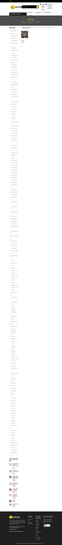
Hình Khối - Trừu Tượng (14, 342)
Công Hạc (13, 388)
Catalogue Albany (14, 298)
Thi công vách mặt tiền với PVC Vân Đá (14, 77)
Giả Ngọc (13, 366)
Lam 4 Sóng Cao (14, 208)
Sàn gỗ (37, 530)
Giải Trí (13, 418)
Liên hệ (30, 15)
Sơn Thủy (13, 336)
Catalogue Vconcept (13, 308)
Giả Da (13, 356)
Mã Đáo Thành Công (14, 392)
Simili (37, 535)
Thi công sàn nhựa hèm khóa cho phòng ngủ (14, 104)
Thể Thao (13, 415)
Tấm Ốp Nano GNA (14, 232)
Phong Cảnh (14, 400)
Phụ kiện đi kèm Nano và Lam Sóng (14, 251)
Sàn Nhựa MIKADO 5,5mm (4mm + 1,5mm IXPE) (14, 276)
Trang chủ (30, 12)
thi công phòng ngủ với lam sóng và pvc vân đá (14, 192)
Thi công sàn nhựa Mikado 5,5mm (14, 37)
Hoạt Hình (13, 408)
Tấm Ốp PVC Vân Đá (14, 237)
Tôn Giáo (13, 385)
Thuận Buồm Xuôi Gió (14, 374)
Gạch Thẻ (13, 430)
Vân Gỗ (13, 447)
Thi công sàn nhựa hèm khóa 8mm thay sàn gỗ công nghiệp (14, 59)
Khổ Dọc (13, 363)
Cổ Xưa (13, 423)
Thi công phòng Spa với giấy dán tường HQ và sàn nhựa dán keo (14, 69)
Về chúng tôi (38, 12)
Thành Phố (13, 398)
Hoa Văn (13, 435)
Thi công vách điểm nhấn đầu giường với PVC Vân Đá (14, 113)
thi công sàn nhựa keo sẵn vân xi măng (14, 155)
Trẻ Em (13, 437)
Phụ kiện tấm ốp (13, 241)
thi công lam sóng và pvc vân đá (14, 171)
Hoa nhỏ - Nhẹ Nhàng (14, 347)
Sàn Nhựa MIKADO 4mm (14, 269)
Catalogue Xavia (14, 303)
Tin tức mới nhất (47, 12)
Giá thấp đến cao (42, 27)
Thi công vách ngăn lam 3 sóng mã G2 (14, 50)
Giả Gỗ (13, 432)
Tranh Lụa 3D (13, 326)
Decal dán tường (14, 442)
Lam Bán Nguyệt (14, 203)
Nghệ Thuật (14, 413)
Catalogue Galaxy (14, 313)
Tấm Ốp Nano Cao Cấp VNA (14, 222)
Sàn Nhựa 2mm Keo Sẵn (13, 323)
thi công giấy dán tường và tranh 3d (14, 185)
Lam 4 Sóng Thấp (14, 213)
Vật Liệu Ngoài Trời (13, 454)
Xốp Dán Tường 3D (13, 426)
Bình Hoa (13, 405)
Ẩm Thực (13, 410)
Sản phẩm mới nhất (49, 27)
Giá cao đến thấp (35, 27)
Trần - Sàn (13, 383)
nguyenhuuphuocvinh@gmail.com (16, 2)
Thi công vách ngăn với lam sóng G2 (14, 121)
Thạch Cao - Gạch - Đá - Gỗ (14, 360)
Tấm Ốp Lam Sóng (13, 198)
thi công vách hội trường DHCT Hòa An (14, 148)
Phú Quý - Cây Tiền (14, 379)
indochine (13, 351)
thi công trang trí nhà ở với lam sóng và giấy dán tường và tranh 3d (14, 164)
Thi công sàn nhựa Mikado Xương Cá (14, 43)
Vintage (13, 353)
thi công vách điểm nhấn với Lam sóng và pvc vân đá (14, 128)
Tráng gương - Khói (13, 332)
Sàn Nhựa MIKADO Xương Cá (14, 263)
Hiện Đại (13, 420)
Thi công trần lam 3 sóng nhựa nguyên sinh (14, 84)
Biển (12, 395)
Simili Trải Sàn (13, 445)
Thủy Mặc (13, 338)
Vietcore (44, 543)
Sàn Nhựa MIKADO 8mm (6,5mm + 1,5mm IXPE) (14, 286)
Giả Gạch (13, 440)
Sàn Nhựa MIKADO (13, 257)
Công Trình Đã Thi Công (13, 32)
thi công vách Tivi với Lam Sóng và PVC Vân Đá (14, 177)
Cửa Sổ (13, 403)
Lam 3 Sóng (14, 216)
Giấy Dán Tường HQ (13, 293)
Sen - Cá (13, 329)
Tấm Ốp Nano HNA (14, 227)
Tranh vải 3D (38, 537)
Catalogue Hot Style (13, 318)
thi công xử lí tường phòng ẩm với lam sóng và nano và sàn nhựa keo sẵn (14, 138)
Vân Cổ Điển (14, 450)
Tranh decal (38, 539)
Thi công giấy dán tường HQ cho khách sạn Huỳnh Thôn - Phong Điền (14, 94)
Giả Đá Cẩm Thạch (14, 370)
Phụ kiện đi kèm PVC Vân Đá (14, 244)
